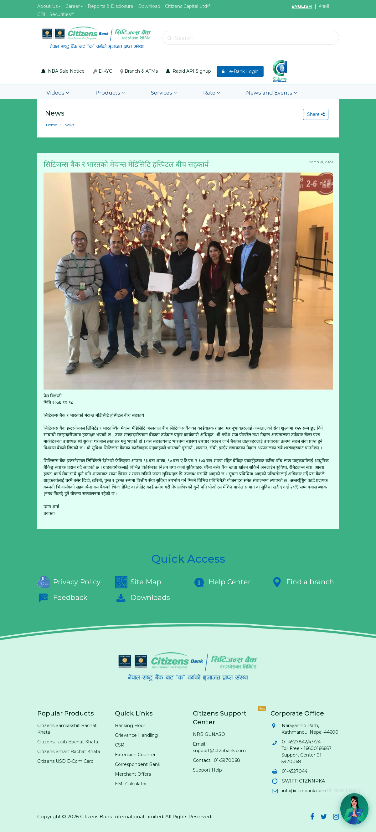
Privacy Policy (68, 582)
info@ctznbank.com (303, 790)
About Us (49, 6)
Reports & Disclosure (110, 6)
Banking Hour (130, 725)
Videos (55, 92)
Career (74, 6)
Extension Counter (135, 754)
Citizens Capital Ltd (186, 6)
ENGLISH (301, 6)
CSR (119, 745)
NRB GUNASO (209, 734)
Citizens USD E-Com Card (65, 761)
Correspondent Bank (137, 764)
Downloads (142, 598)
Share (314, 114)
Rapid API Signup (188, 71)
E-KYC (102, 71)
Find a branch (302, 582)
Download (149, 6)
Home (51, 124)
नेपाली (324, 6)
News (69, 124)
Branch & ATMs (139, 71)
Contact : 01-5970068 (216, 760)
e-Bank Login (240, 71)
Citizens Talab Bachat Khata (67, 742)
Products (97, 92)
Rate (181, 92)
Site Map (138, 582)
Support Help (207, 770)
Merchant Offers (133, 774)
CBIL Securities (54, 14)
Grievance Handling (136, 735)
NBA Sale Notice (63, 71)
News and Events (231, 92)
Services (142, 92)
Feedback (62, 598)
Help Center (222, 582)
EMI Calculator (131, 784)
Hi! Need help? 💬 (345, 788)
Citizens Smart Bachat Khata (68, 751)
